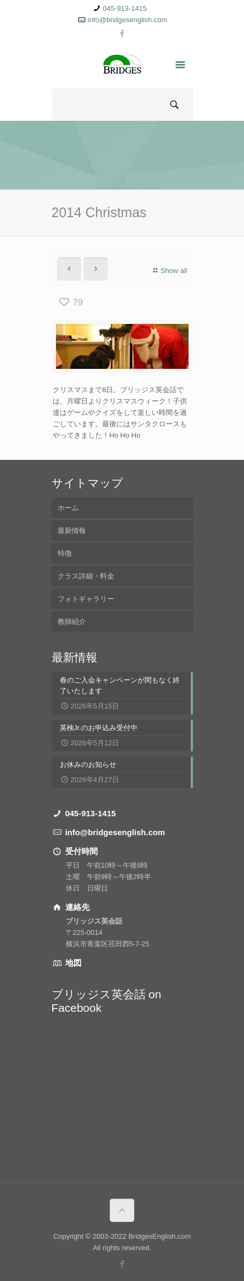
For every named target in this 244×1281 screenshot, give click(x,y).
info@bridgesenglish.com (127, 20)
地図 (72, 962)
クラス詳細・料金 (86, 576)
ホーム (68, 508)
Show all (169, 270)
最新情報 (72, 530)
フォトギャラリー (86, 599)
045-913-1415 (125, 8)
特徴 (65, 553)
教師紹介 (72, 621)
